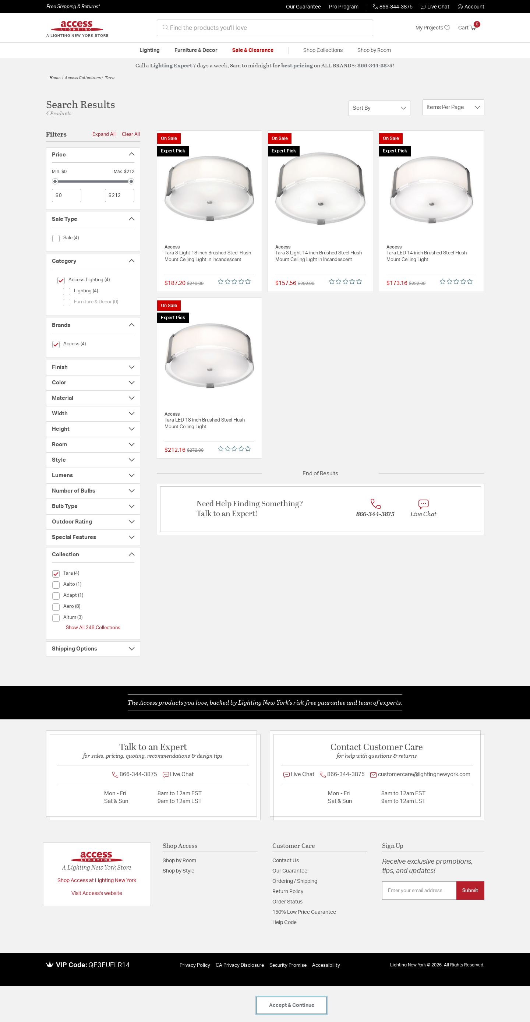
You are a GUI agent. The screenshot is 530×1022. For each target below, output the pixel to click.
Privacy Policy (195, 965)
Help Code (284, 922)
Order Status (287, 902)
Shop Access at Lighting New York (96, 880)
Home (55, 77)
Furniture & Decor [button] (196, 50)
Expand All (104, 134)
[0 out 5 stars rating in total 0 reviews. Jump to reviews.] (236, 281)
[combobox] (265, 28)
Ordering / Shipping (294, 881)
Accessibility (326, 965)
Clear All (131, 134)
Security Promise (288, 965)
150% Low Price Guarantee (304, 912)
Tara (110, 77)
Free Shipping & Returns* (73, 6)
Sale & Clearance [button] (252, 50)
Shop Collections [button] (323, 50)
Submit (470, 890)
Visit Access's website (96, 893)
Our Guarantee (303, 7)
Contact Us (285, 860)
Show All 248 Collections (93, 627)
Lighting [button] (149, 50)
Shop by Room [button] (374, 50)
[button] (471, 7)
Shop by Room (179, 860)
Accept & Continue (291, 1005)
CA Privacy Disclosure (240, 965)
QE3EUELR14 (109, 965)
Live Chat (435, 7)
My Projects (433, 28)
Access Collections (83, 77)
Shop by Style (178, 871)
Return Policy (287, 891)
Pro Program (343, 7)
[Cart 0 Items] (471, 28)
